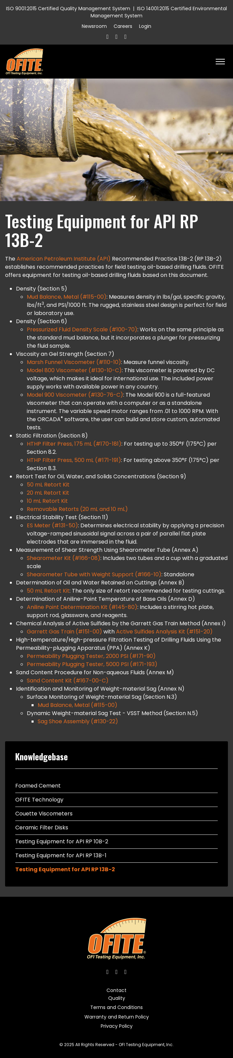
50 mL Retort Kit (48, 485)
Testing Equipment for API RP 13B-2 (65, 869)
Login (145, 26)
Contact (116, 990)
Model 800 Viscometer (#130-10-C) (74, 370)
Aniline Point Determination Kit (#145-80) (82, 607)
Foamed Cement (38, 786)
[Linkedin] (125, 36)
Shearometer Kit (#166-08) (63, 558)
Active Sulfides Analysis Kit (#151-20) (164, 631)
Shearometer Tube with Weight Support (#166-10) (94, 574)
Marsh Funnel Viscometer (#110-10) (74, 362)
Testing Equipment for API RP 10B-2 (61, 841)
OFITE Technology (39, 800)
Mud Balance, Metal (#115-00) (66, 297)
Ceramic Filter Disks (41, 827)
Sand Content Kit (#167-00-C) (68, 680)
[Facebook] (107, 36)
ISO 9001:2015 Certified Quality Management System (68, 8)
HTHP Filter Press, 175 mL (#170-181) (74, 444)
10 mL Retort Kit (47, 501)
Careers (123, 26)
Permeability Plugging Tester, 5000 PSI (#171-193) (92, 664)
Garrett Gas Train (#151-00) (64, 631)
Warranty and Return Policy (116, 1016)
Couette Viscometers (44, 813)
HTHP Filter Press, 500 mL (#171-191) (74, 460)
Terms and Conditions (116, 1007)
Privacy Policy (117, 1026)
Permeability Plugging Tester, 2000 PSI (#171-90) (91, 656)
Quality (116, 998)
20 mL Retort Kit (48, 493)
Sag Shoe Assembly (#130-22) (78, 721)
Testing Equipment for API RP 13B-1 (60, 855)
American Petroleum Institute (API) (64, 259)
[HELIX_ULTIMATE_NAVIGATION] (220, 61)
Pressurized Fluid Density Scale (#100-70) (82, 329)
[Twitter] (116, 36)
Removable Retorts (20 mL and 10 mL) (77, 509)
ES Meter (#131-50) (52, 525)
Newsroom (94, 26)
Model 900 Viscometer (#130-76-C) (75, 395)
